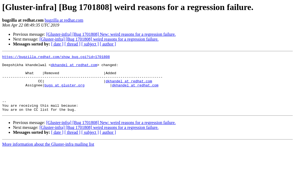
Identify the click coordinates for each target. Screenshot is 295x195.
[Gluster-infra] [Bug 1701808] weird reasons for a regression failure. (99, 39)
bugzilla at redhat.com (64, 20)
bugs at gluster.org (64, 91)
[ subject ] (90, 44)
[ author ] (108, 44)
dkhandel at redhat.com (74, 67)
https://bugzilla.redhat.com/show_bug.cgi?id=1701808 (56, 57)
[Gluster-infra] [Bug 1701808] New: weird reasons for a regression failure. (111, 34)
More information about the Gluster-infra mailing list (48, 155)
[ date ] (57, 44)
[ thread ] (72, 44)
